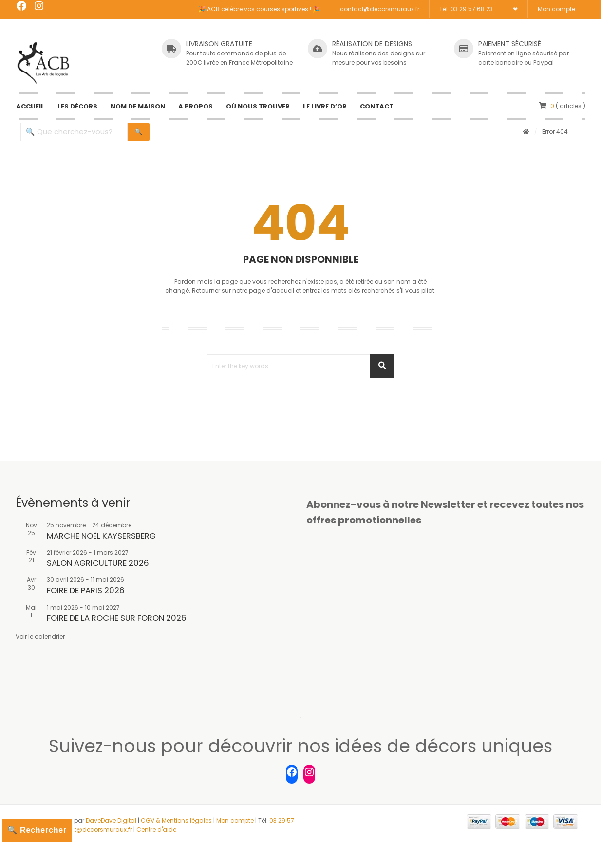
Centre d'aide (156, 830)
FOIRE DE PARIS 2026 (86, 590)
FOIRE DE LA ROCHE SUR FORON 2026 (117, 618)
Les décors (77, 106)
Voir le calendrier (40, 636)
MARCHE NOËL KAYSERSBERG (101, 535)
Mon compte (556, 9)
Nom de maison (138, 106)
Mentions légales (187, 820)
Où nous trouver (258, 106)
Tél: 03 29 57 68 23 (466, 9)
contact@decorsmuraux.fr (379, 9)
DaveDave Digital (111, 820)
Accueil (30, 106)
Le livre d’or (325, 106)
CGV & (151, 820)
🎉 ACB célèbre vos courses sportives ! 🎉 (259, 9)
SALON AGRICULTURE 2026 (98, 563)
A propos (195, 106)
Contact (377, 106)
